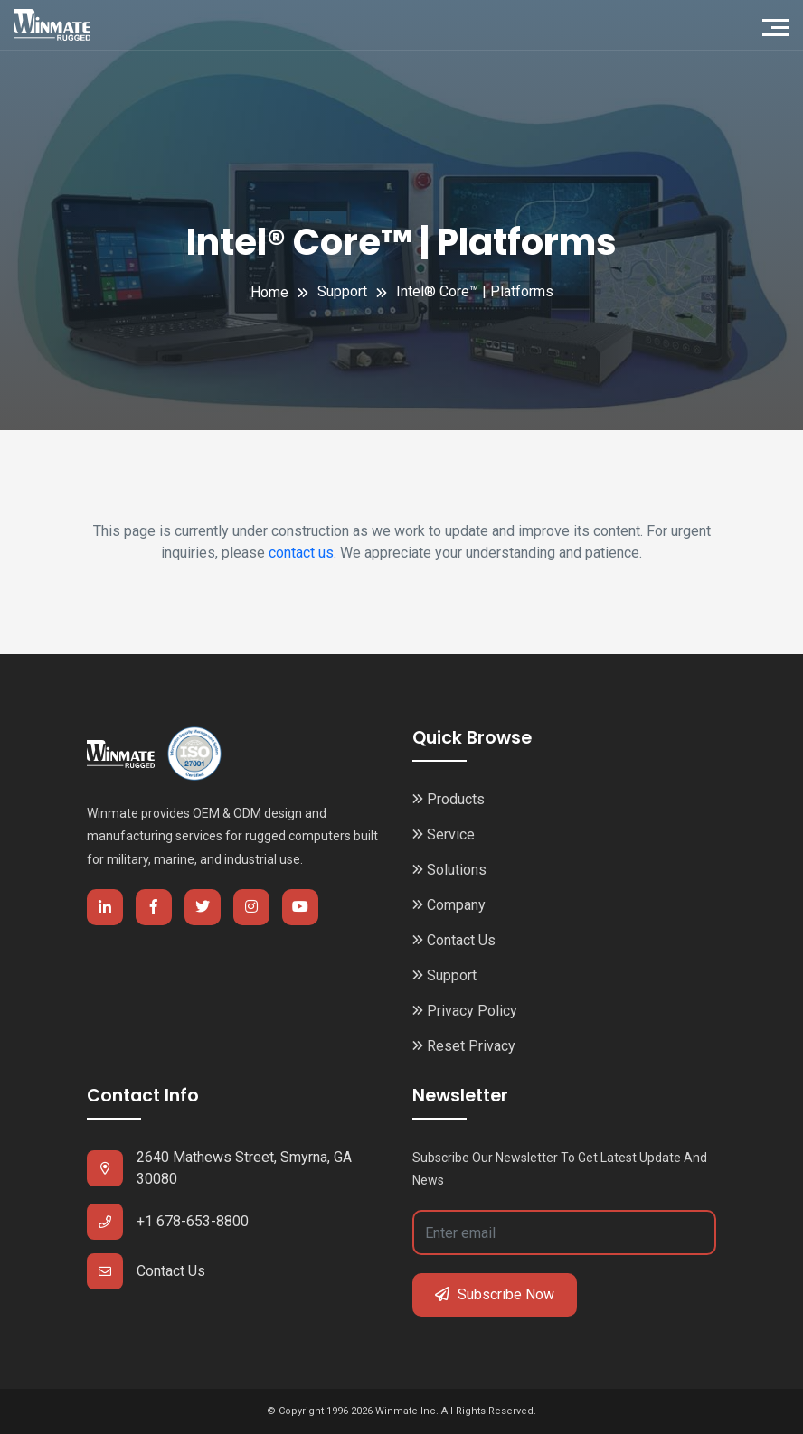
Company (449, 905)
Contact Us (454, 940)
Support (444, 975)
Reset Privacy (463, 1045)
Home (269, 292)
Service (443, 834)
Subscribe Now (494, 1294)
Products (448, 799)
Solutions (449, 869)
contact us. (302, 552)
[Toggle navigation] (780, 25)
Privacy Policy (464, 1010)
